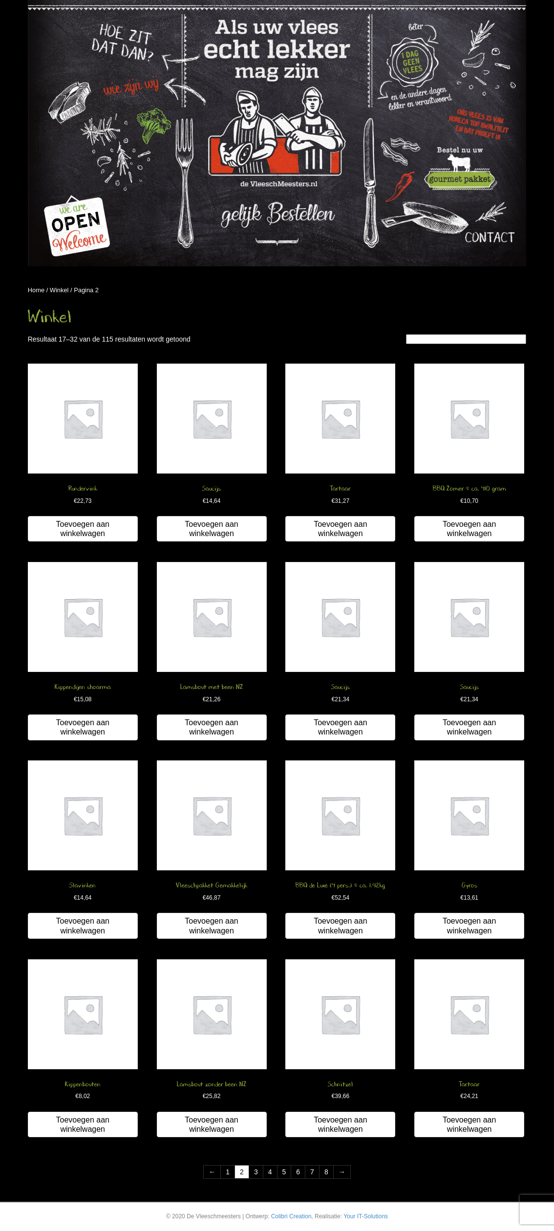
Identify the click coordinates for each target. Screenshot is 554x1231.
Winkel (59, 290)
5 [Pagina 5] (284, 1172)
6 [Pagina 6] (298, 1172)
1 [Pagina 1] (228, 1172)
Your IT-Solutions (365, 1216)
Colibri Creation (291, 1216)
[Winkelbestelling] (466, 339)
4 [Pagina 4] (270, 1172)
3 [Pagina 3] (256, 1172)
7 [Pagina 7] (312, 1172)
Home (36, 290)
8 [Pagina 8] (326, 1172)
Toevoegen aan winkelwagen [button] (82, 529)
